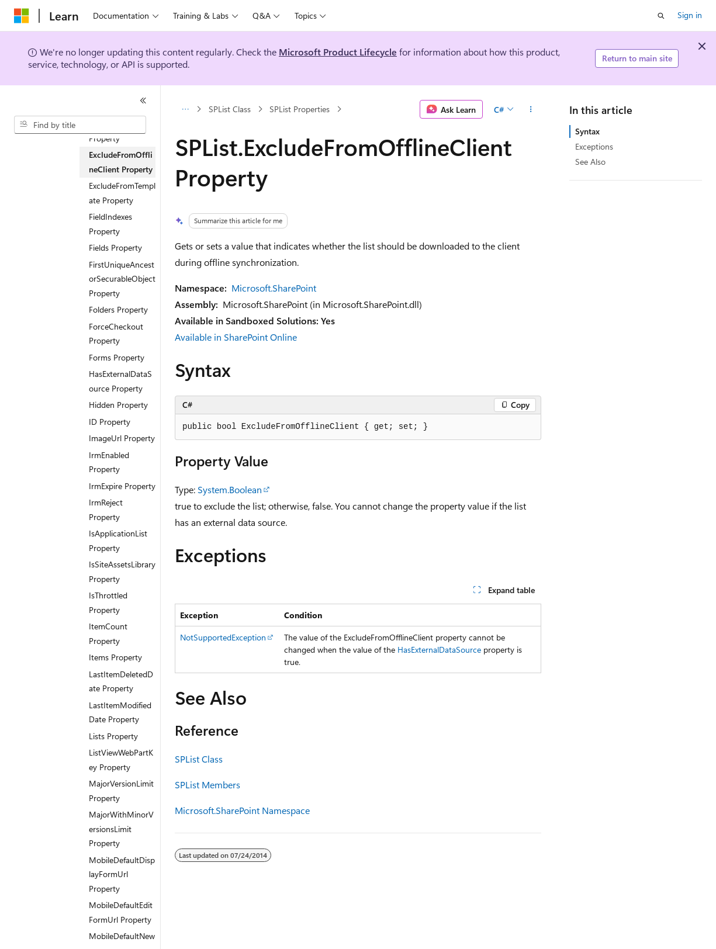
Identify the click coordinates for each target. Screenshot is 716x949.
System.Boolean (230, 489)
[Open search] (661, 15)
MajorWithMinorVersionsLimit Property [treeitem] (121, 828)
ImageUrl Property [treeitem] (122, 438)
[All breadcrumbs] (185, 109)
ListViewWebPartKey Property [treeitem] (121, 760)
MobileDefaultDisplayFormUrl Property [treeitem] (122, 874)
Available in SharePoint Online (236, 337)
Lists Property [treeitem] (113, 736)
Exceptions (594, 146)
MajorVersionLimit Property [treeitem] (121, 790)
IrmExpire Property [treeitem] (122, 485)
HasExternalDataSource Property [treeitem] (120, 381)
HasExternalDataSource (439, 649)
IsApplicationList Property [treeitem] (118, 540)
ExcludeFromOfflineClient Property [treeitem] (121, 162)
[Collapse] (143, 100)
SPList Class (230, 109)
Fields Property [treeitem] (115, 247)
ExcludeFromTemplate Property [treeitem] (122, 193)
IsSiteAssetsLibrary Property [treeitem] (122, 571)
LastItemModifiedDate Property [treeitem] (120, 712)
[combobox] (80, 125)
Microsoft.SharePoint (273, 288)
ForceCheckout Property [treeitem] (116, 334)
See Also (590, 161)
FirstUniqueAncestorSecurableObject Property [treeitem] (122, 279)
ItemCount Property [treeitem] (108, 633)
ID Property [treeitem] (109, 421)
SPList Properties (299, 109)
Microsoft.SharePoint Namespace (242, 810)
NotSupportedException (223, 637)
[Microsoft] (21, 15)
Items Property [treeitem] (115, 657)
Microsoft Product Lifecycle (338, 52)
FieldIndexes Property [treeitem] (110, 224)
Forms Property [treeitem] (116, 357)
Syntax (587, 131)
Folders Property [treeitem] (118, 309)
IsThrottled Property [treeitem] (108, 602)
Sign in (689, 14)
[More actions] (531, 109)
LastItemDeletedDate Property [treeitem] (121, 681)
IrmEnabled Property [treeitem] (109, 462)
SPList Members (207, 784)
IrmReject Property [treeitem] (106, 509)
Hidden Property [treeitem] (118, 404)
